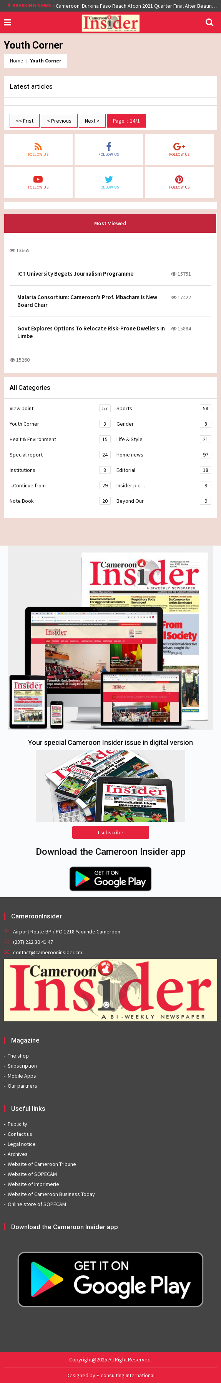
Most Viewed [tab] (110, 223)
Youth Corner (45, 60)
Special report (60, 454)
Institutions (60, 470)
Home (16, 60)
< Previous (59, 120)
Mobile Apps (22, 1075)
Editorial (164, 470)
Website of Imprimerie (33, 1184)
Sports (164, 408)
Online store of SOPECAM (37, 1204)
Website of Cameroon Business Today (51, 1194)
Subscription (22, 1065)
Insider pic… (164, 485)
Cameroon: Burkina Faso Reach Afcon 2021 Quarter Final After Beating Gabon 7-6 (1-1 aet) (136, 5)
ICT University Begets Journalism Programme (75, 273)
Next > (92, 120)
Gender (164, 424)
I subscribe (110, 832)
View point (60, 408)
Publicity (17, 1123)
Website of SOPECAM (32, 1174)
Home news (164, 454)
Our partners (22, 1085)
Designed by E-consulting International (110, 1375)
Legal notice (22, 1143)
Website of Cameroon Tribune (42, 1164)
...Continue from (60, 485)
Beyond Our (164, 501)
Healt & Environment (60, 439)
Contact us (20, 1133)
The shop (18, 1055)
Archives (18, 1154)
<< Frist (24, 120)
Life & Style (164, 439)
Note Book (60, 501)
